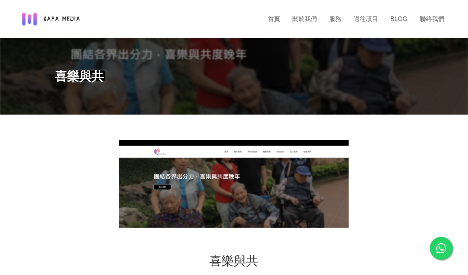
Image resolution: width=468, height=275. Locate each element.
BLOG (398, 19)
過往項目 (366, 19)
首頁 (274, 19)
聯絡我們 (432, 19)
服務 (335, 19)
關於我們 (304, 19)
